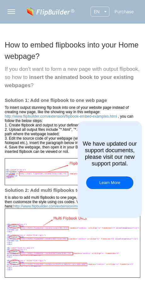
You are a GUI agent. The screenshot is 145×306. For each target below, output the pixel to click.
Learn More (109, 182)
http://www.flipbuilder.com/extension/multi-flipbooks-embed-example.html (74, 206)
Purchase (124, 11)
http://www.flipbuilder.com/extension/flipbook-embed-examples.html (61, 116)
